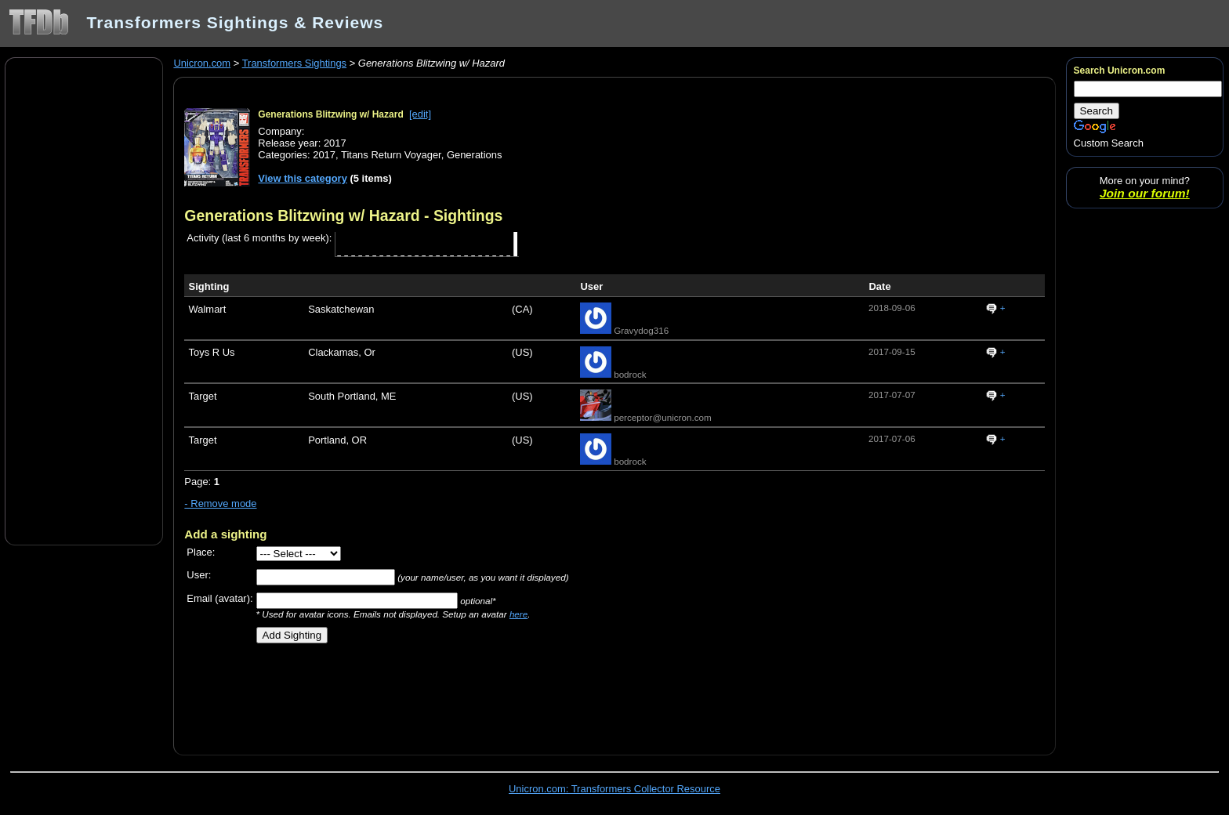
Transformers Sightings (294, 63)
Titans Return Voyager (391, 155)
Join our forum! (1145, 193)
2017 (324, 155)
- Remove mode (220, 503)
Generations (474, 155)
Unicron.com (201, 63)
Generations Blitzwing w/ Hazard (330, 114)
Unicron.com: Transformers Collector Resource (614, 789)
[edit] (420, 114)
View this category (302, 178)
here (518, 614)
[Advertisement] (84, 300)
